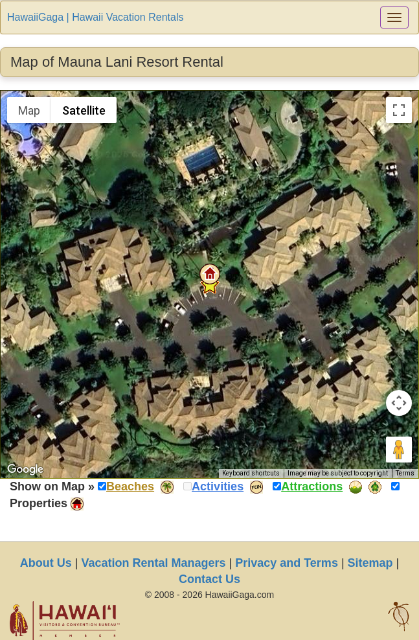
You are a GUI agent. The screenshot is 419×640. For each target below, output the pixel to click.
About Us (46, 562)
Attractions (312, 486)
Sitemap (370, 562)
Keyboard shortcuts (251, 473)
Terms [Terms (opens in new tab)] (405, 473)
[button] (209, 274)
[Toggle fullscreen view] (399, 110)
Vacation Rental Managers (153, 562)
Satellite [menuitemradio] (84, 110)
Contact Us (209, 579)
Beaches (130, 486)
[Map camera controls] (399, 403)
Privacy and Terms (286, 562)
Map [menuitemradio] (29, 110)
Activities (217, 486)
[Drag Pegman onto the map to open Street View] (399, 450)
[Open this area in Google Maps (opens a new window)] (25, 469)
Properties (38, 503)
